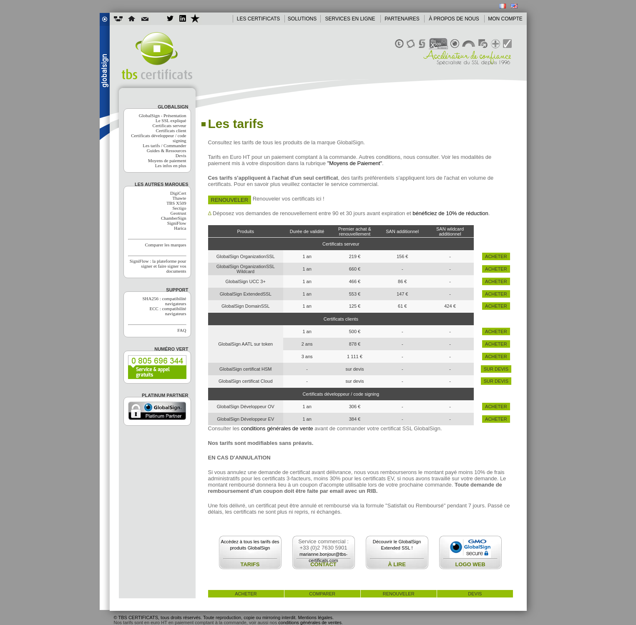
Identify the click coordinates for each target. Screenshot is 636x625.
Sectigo (179, 208)
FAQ (181, 330)
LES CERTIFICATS (258, 19)
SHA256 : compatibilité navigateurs (164, 301)
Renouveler (230, 200)
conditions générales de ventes (310, 622)
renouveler (399, 593)
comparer (322, 593)
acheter (496, 256)
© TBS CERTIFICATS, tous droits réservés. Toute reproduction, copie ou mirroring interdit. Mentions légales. (224, 617)
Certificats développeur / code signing (158, 138)
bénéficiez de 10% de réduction (450, 213)
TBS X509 (176, 203)
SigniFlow (176, 223)
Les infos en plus (170, 165)
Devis (181, 155)
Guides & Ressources (166, 150)
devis (475, 593)
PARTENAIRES (402, 19)
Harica (180, 228)
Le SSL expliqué (171, 120)
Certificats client (171, 130)
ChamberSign (173, 218)
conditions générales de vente (277, 428)
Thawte (179, 198)
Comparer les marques (165, 244)
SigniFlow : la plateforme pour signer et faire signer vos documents (158, 266)
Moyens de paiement (167, 160)
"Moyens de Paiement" (354, 163)
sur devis (496, 368)
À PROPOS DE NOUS (454, 19)
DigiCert (178, 193)
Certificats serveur (169, 125)
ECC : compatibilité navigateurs (168, 311)
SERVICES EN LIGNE (350, 19)
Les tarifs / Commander (164, 145)
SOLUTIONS (302, 19)
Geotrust (178, 213)
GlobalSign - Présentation (162, 115)
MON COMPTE (505, 19)
